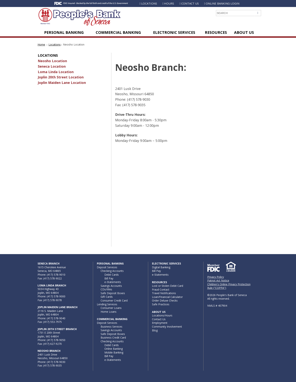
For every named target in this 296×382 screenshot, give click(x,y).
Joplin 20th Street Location (61, 77)
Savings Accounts (111, 286)
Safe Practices (160, 304)
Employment (159, 323)
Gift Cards (107, 296)
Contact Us (190, 3)
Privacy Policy (215, 277)
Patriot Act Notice (218, 280)
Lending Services (107, 304)
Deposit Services (107, 267)
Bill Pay (108, 278)
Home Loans (108, 311)
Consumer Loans (111, 308)
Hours (169, 3)
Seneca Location (52, 66)
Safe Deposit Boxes (113, 293)
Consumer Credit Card (114, 300)
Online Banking (113, 348)
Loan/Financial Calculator (167, 297)
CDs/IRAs (106, 289)
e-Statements (112, 282)
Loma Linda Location (56, 72)
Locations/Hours (162, 315)
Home (41, 44)
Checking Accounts (112, 271)
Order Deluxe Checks (165, 300)
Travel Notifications (164, 293)
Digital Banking (161, 267)
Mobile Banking (113, 352)
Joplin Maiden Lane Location (62, 82)
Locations (149, 3)
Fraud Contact (160, 289)
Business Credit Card (113, 337)
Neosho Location (52, 61)
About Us (244, 32)
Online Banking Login (222, 3)
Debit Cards (111, 274)
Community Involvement (167, 326)
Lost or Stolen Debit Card (167, 286)
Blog (155, 330)
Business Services (111, 326)
